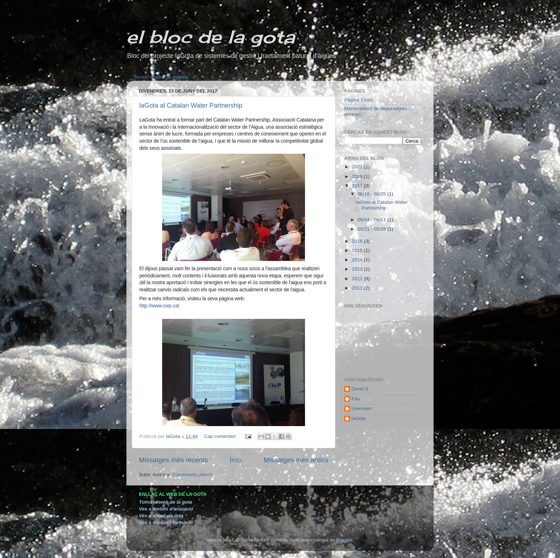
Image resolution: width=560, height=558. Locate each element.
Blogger (344, 540)
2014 (358, 259)
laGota (358, 418)
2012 (358, 278)
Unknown (361, 408)
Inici (236, 460)
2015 (358, 250)
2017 (358, 185)
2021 (358, 166)
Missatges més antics (296, 460)
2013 (358, 269)
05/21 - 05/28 (372, 229)
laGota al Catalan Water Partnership (190, 105)
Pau (355, 398)
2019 (358, 176)
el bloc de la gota (210, 37)
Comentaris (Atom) (192, 474)
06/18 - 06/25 (372, 194)
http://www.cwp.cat (159, 305)
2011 (358, 288)
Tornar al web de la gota (161, 77)
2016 (358, 241)
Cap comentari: (221, 436)
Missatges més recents (173, 460)
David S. (360, 388)
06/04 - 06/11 (372, 219)
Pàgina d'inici (358, 100)
